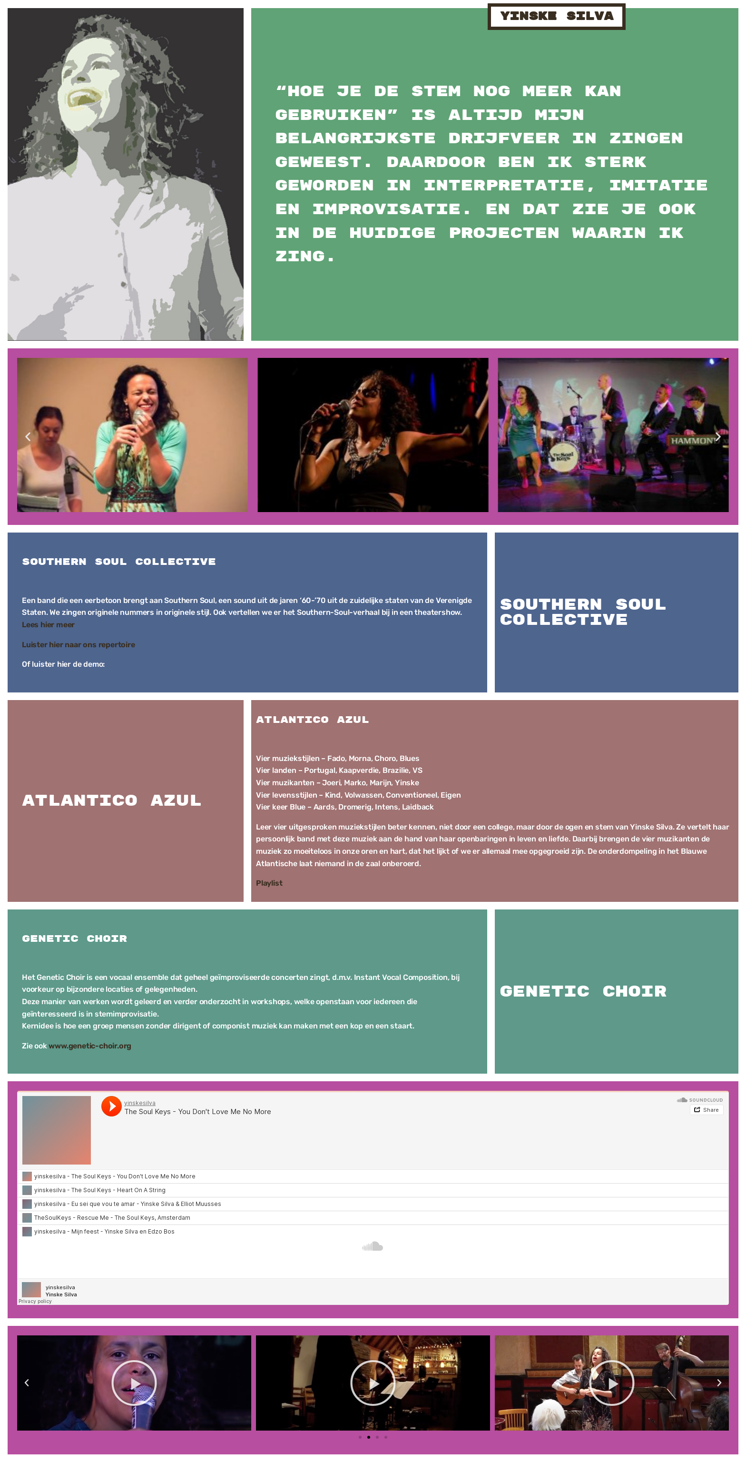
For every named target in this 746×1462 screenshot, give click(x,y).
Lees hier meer (48, 624)
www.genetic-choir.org (90, 1045)
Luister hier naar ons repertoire (78, 644)
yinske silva (556, 16)
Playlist (269, 883)
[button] (28, 437)
